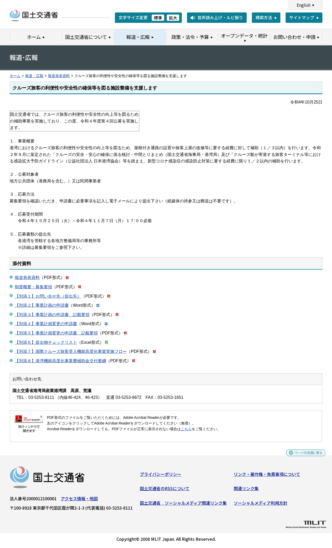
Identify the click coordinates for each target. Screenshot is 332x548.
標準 (158, 18)
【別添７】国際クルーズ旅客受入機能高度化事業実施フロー (71, 351)
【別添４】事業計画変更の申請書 (46, 323)
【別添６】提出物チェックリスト (46, 342)
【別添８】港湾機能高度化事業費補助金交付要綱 (60, 361)
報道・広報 (34, 76)
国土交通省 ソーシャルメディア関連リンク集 (183, 505)
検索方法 (263, 17)
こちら (186, 429)
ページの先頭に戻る (304, 457)
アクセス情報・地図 (79, 500)
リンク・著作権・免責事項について (267, 476)
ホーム (15, 76)
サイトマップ (301, 17)
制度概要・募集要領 (33, 287)
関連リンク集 (246, 490)
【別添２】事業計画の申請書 (42, 305)
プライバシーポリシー (160, 476)
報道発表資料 (59, 76)
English (303, 5)
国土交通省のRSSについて (164, 490)
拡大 (173, 18)
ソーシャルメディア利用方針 (260, 505)
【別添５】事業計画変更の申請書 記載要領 (56, 333)
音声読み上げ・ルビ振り (220, 17)
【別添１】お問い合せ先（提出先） (48, 296)
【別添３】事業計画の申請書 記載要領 (52, 314)
